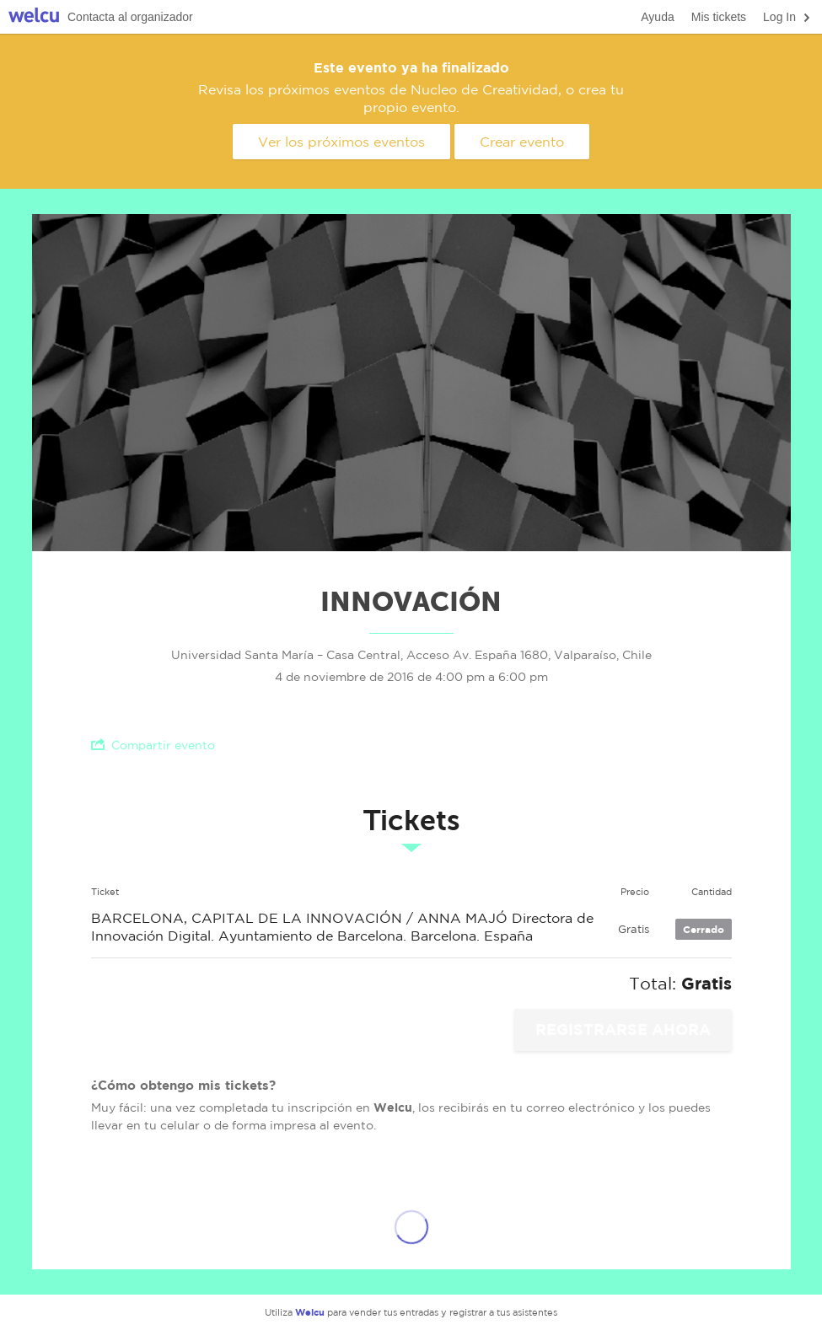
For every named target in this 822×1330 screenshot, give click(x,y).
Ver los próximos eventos (341, 141)
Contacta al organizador (130, 17)
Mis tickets (718, 17)
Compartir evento (153, 744)
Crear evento (522, 141)
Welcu (33, 17)
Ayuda (657, 17)
